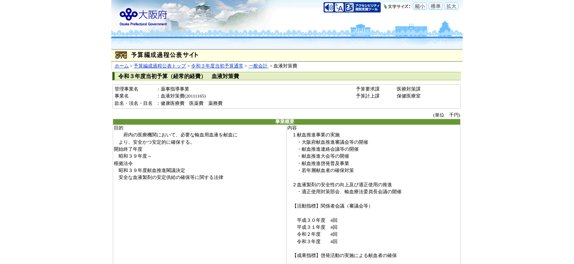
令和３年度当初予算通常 (217, 66)
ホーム (122, 66)
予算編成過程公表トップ (160, 66)
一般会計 (259, 66)
